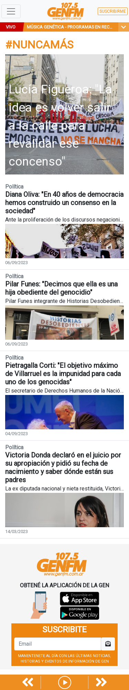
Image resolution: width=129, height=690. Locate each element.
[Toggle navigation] (11, 11)
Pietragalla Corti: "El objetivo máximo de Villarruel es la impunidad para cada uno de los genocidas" (63, 373)
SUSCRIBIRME (112, 11)
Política (14, 186)
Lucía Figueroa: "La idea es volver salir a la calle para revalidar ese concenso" (60, 125)
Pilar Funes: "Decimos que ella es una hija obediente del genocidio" (61, 288)
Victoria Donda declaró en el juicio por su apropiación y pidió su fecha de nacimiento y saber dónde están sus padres (63, 467)
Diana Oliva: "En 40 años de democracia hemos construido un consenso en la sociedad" (64, 202)
